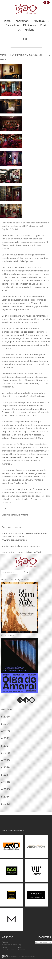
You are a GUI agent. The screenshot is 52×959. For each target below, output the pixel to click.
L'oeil (43, 25)
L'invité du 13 (41, 21)
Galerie (29, 29)
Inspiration (22, 21)
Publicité (5, 942)
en (48, 2)
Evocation (12, 25)
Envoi (26, 572)
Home (7, 21)
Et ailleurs (29, 25)
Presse (4, 947)
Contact (21, 947)
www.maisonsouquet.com (14, 540)
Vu (19, 29)
